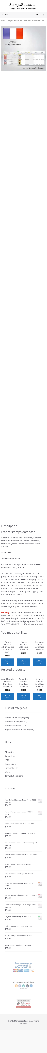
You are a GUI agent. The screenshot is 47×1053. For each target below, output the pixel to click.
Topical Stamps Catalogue (17, 750)
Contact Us (10, 776)
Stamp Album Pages (14, 738)
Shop (7, 792)
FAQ (7, 780)
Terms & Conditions (14, 796)
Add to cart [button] (7, 672)
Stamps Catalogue (13, 742)
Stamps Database (13, 21)
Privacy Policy (11, 788)
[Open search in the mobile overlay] (43, 15)
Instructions (10, 784)
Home (3, 21)
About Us (9, 772)
